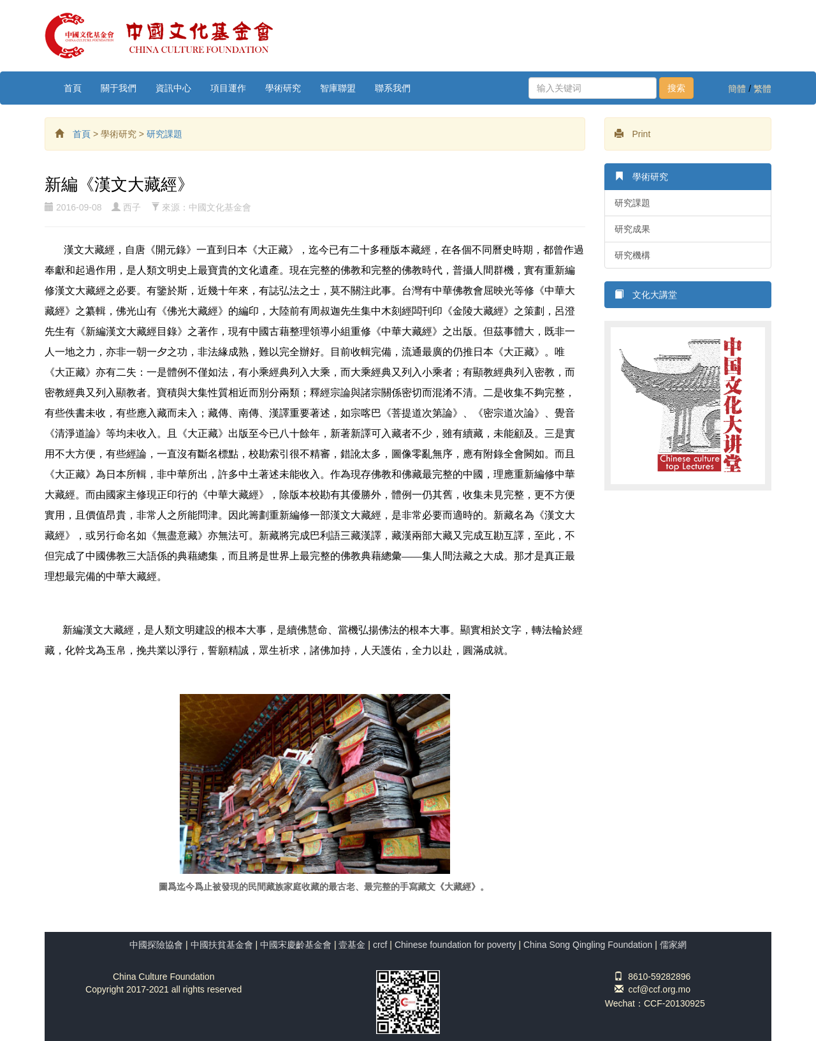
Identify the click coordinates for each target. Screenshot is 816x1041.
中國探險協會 (156, 945)
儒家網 (673, 945)
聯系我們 (393, 88)
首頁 (73, 88)
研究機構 (632, 255)
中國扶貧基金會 (222, 945)
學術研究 (283, 88)
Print (633, 133)
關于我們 (118, 88)
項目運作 (228, 88)
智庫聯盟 (338, 88)
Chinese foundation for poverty (455, 945)
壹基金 (352, 945)
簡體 (737, 89)
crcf (380, 945)
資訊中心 (173, 88)
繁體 (762, 89)
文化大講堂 (646, 294)
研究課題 (164, 134)
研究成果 (632, 229)
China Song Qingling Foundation (587, 945)
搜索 (676, 88)
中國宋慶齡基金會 (296, 945)
